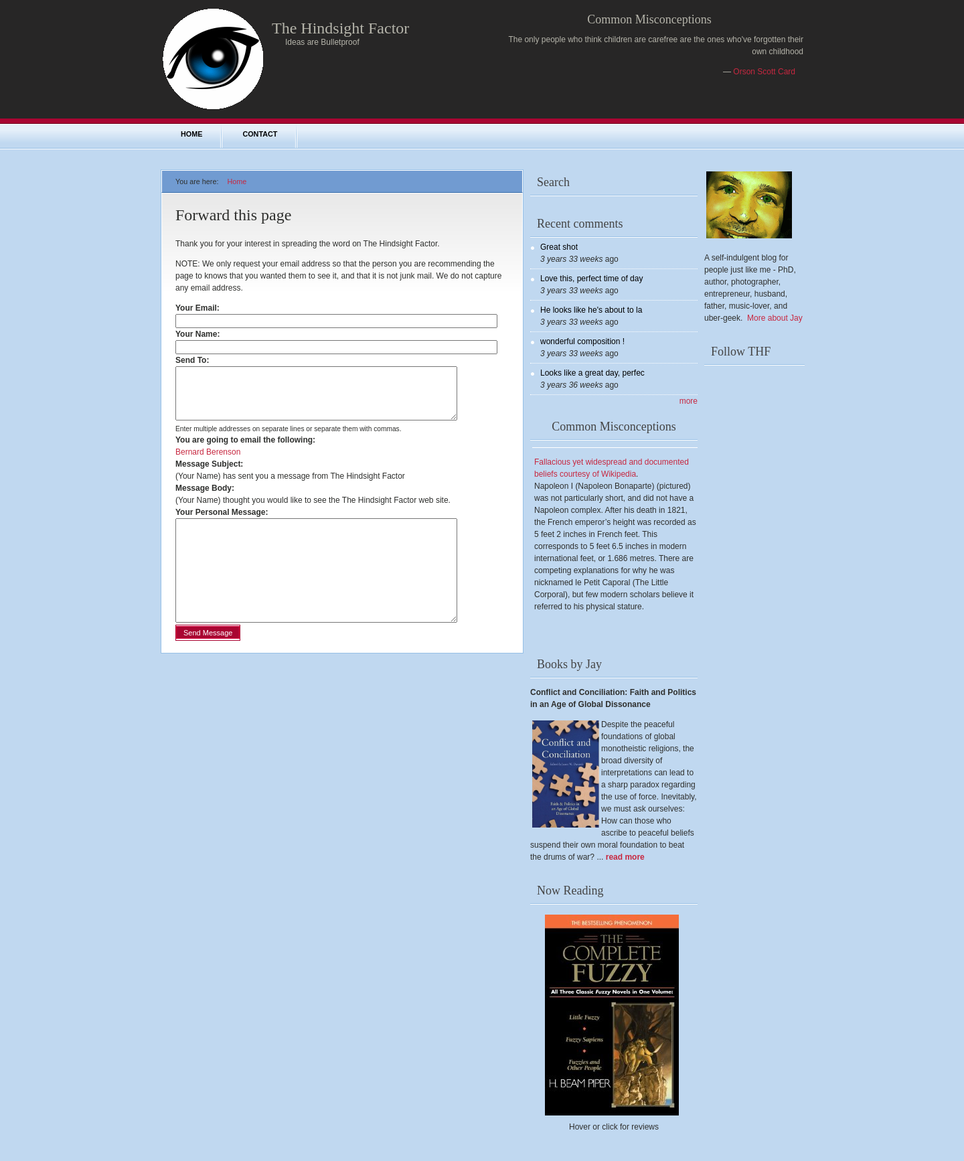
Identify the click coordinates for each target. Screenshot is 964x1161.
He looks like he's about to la (591, 310)
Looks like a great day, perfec (592, 373)
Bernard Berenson (207, 462)
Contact (259, 134)
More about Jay (775, 318)
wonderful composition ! (582, 341)
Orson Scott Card (764, 71)
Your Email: (200, 308)
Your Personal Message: (221, 522)
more (688, 401)
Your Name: (200, 334)
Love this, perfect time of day (591, 278)
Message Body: (204, 498)
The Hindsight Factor (340, 28)
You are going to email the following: (245, 450)
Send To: (194, 360)
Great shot (559, 247)
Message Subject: (209, 474)
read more (625, 857)
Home (191, 134)
